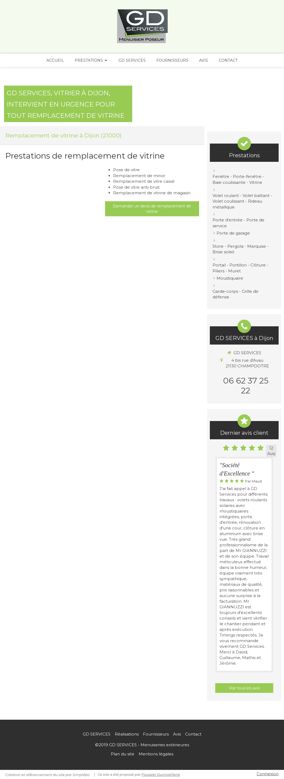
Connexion (268, 773)
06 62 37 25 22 (245, 386)
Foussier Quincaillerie (161, 774)
